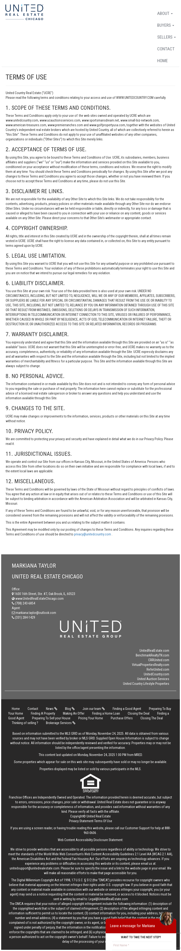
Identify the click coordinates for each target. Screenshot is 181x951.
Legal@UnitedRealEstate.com (108, 899)
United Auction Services (153, 679)
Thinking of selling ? (25, 723)
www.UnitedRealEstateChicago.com (38, 598)
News (51, 709)
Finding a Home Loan (106, 713)
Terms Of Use (103, 821)
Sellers (166, 37)
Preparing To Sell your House (51, 718)
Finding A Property (43, 713)
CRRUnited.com (158, 660)
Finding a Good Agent (127, 709)
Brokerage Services (60, 723)
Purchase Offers (122, 718)
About (165, 13)
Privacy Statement (81, 821)
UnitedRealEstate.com (154, 650)
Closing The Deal (151, 718)
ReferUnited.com (158, 669)
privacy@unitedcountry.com (93, 534)
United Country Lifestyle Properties (146, 684)
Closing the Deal (138, 713)
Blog (70, 709)
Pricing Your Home (90, 718)
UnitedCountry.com (156, 674)
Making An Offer (73, 713)
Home (162, 60)
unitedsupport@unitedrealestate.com (34, 868)
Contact (166, 49)
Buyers (165, 25)
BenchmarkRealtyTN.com (152, 655)
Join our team (93, 709)
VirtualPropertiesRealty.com (150, 665)
